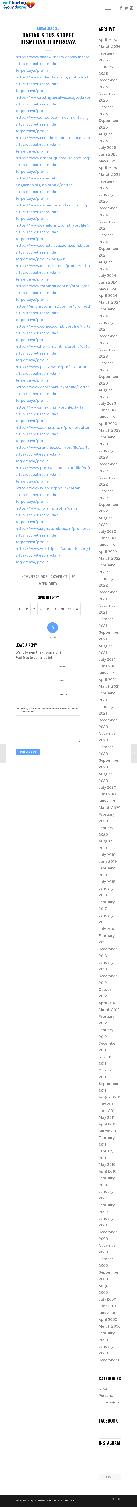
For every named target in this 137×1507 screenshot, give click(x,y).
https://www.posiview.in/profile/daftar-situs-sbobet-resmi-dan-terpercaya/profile (52, 373)
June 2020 (108, 794)
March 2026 (110, 46)
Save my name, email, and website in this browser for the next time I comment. (49, 710)
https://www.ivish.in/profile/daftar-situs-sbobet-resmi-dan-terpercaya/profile (48, 495)
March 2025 (109, 174)
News (103, 1388)
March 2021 (109, 686)
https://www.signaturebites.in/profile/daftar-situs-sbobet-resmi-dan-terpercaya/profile (57, 535)
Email (62, 680)
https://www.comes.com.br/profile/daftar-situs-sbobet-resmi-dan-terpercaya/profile (55, 333)
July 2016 (107, 928)
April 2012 (107, 1002)
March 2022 (110, 558)
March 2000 (110, 1326)
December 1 (109, 1360)
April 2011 (107, 1124)
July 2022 (107, 531)
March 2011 (109, 1130)
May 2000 (107, 1312)
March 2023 (110, 430)
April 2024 (108, 295)
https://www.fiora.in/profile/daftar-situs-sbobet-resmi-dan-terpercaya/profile (48, 515)
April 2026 (108, 39)
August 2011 (109, 1097)
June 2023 (108, 410)
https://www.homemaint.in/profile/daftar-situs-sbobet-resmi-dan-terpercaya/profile (55, 353)
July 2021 (107, 659)
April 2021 (107, 679)
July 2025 (107, 147)
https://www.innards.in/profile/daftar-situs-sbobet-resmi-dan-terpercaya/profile (51, 414)
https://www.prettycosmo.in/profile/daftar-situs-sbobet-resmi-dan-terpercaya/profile (56, 474)
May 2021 (107, 672)
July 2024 (107, 275)
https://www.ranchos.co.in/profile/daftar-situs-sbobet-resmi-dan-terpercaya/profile (54, 454)
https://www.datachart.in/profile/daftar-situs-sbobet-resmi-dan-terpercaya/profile (53, 394)
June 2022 (108, 538)
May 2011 (107, 1117)
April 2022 (108, 551)
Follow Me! (110, 1477)
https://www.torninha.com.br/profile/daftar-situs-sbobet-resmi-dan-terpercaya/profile (57, 293)
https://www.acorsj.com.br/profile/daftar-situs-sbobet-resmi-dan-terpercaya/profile (54, 272)
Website (63, 694)
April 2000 (108, 1319)
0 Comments (59, 576)
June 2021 (108, 666)
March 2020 (110, 807)
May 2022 (107, 544)
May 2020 (107, 800)
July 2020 (107, 787)
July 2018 (107, 881)
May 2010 (107, 1164)
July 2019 (107, 854)
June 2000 (108, 1306)
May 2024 (107, 289)
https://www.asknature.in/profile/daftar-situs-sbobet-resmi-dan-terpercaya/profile (53, 434)
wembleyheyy (48, 583)
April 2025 (108, 167)
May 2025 (107, 161)
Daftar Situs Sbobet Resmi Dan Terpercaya (48, 38)
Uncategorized (48, 28)
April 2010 (107, 1171)
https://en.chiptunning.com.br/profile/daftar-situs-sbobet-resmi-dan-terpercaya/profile (58, 313)
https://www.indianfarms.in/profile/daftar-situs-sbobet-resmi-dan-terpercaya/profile (55, 84)
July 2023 (107, 403)
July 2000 (107, 1299)
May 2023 (107, 416)
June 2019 (108, 861)
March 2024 (110, 302)
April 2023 (108, 423)
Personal (106, 1395)
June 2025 (108, 154)
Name (62, 666)
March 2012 (109, 1009)
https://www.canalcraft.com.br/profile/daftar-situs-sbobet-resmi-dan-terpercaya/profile (58, 232)
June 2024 (108, 282)
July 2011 (106, 1103)
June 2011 (107, 1110)
